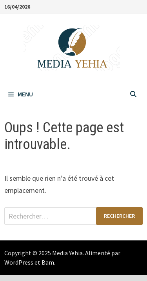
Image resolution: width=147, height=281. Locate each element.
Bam (48, 262)
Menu (20, 94)
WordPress (18, 262)
